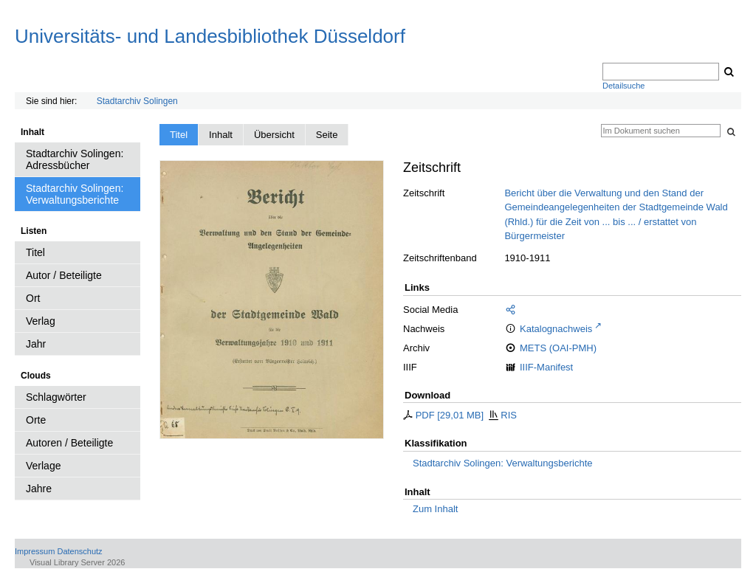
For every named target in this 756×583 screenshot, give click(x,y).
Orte (36, 420)
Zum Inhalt (435, 508)
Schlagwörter (56, 397)
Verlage (43, 466)
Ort (33, 298)
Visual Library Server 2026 (77, 562)
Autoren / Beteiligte (69, 443)
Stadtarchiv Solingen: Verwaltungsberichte (503, 463)
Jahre (39, 488)
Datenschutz (79, 551)
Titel (35, 252)
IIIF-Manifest (546, 367)
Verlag (40, 321)
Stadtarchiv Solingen (137, 101)
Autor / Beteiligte (64, 275)
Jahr (36, 344)
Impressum (35, 551)
